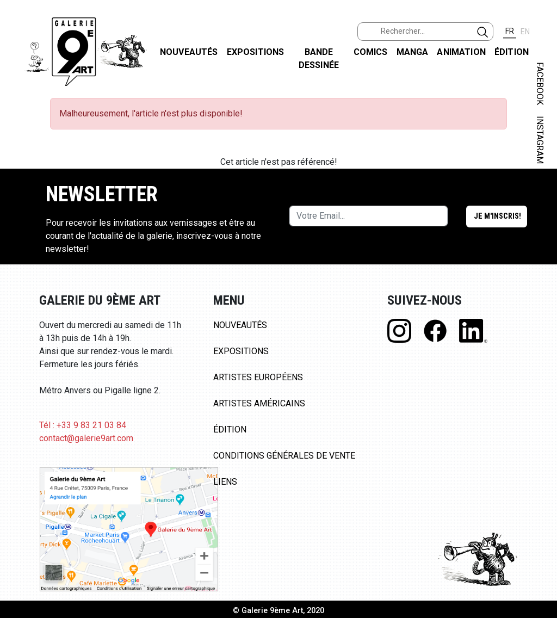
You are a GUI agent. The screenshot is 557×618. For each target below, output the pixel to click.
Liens (225, 482)
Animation (461, 52)
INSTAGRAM (540, 140)
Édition (511, 52)
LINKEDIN (540, 194)
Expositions (255, 52)
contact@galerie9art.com (86, 438)
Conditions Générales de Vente (284, 455)
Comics (371, 52)
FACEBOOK (540, 83)
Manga (413, 52)
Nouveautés (189, 52)
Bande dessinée (319, 58)
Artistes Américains (259, 403)
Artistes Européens (258, 377)
